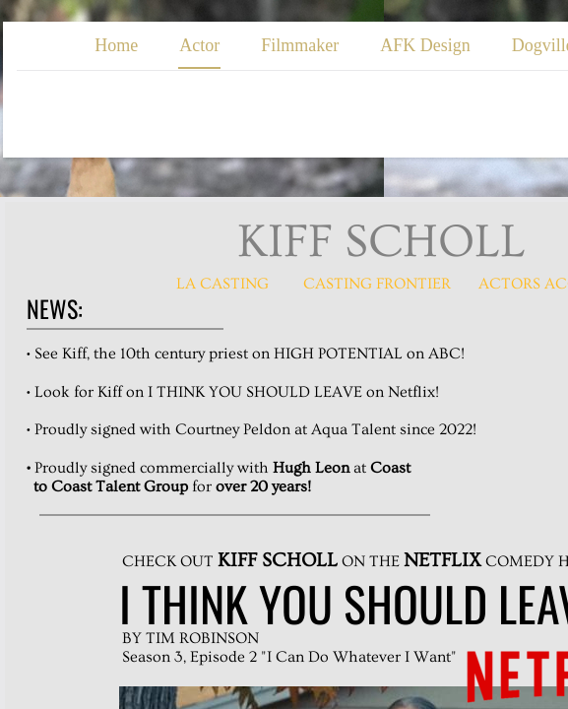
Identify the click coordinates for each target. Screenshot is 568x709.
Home (116, 45)
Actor (199, 45)
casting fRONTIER (377, 283)
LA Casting (222, 283)
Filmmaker (300, 45)
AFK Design (425, 45)
